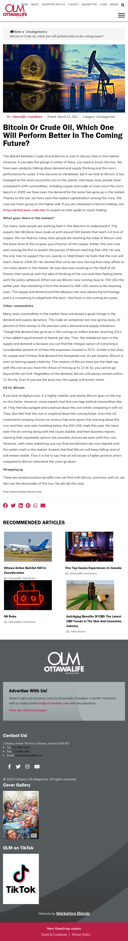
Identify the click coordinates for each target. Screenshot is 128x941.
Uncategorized (35, 31)
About (35, 4)
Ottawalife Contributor (27, 116)
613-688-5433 (20, 747)
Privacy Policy (81, 934)
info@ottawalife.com (53, 703)
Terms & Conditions (54, 934)
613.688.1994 (20, 751)
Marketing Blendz (73, 913)
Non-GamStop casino (64, 928)
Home (24, 4)
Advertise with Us (53, 4)
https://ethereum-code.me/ (24, 210)
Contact (73, 4)
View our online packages (28, 710)
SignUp (114, 4)
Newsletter (89, 4)
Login (103, 4)
